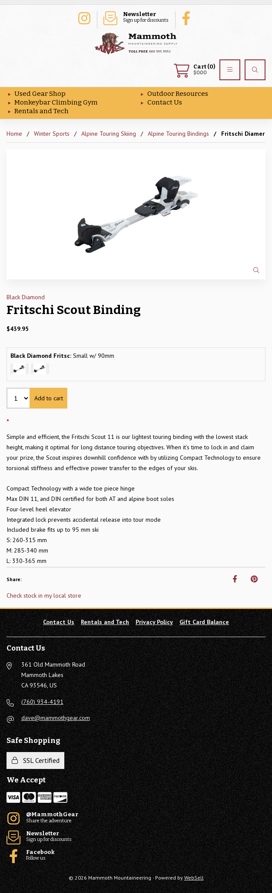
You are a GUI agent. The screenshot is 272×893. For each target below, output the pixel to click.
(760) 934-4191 (42, 702)
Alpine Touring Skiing (108, 133)
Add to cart (48, 398)
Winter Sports (52, 133)
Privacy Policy (154, 622)
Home (14, 133)
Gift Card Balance (204, 622)
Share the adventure (83, 17)
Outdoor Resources (177, 94)
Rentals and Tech (41, 111)
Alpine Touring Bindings (178, 133)
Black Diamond (26, 297)
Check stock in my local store (44, 595)
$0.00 (194, 70)
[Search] (255, 69)
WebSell (194, 877)
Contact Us (164, 102)
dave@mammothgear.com (55, 718)
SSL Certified (36, 760)
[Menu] (229, 69)
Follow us (188, 17)
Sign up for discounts (136, 17)
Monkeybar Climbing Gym (56, 102)
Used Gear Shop (40, 94)
